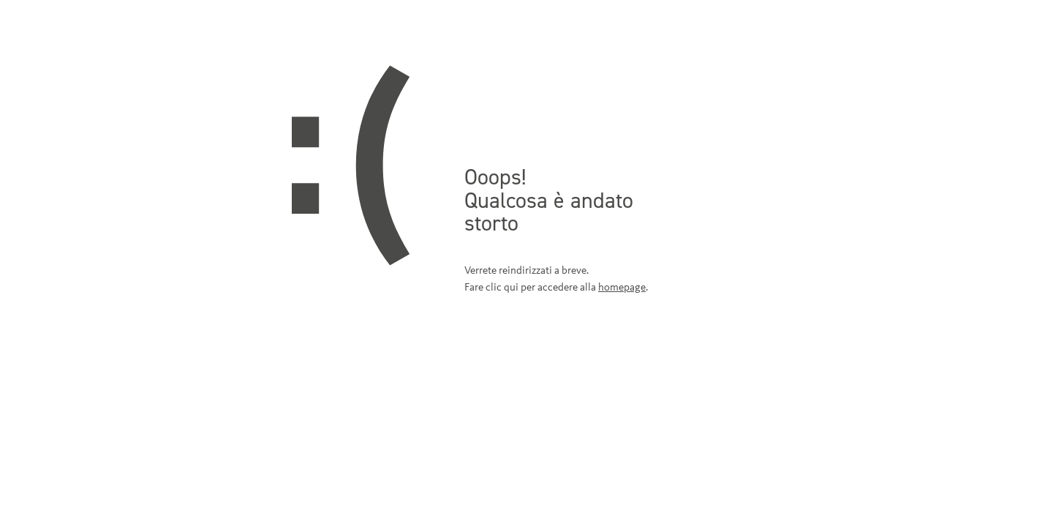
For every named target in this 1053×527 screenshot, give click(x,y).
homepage (622, 287)
